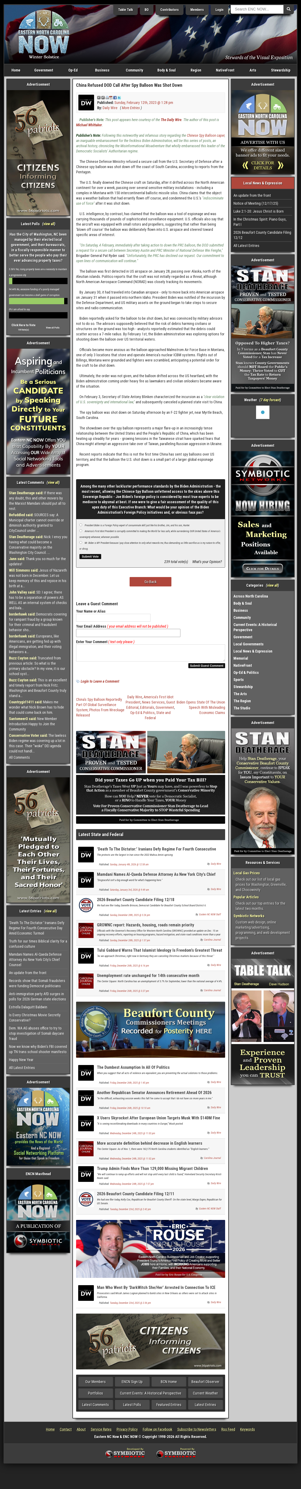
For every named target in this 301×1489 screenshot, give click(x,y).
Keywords (247, 1432)
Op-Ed (73, 70)
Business (102, 70)
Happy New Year (21, 1059)
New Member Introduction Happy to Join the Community (33, 723)
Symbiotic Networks (248, 916)
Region (196, 70)
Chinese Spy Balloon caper (205, 135)
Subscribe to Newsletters (196, 1432)
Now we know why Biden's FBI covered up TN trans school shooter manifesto (38, 1049)
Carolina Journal (212, 942)
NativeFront (225, 70)
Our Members (95, 1384)
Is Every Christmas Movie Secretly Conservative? (35, 1017)
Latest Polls (132, 1407)
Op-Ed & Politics (142, 715)
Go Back (150, 582)
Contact (66, 1432)
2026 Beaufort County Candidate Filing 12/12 (262, 235)
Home (15, 70)
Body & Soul (166, 70)
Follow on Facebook (157, 1432)
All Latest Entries (22, 1067)
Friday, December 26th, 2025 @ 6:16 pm (129, 968)
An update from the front (27, 973)
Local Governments (248, 644)
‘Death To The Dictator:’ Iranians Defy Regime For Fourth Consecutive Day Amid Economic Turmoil (36, 928)
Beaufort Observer (205, 1384)
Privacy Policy (127, 1432)
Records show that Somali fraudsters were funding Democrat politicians (37, 983)
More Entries (131, 108)
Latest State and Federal (101, 837)
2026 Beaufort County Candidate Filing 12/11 (135, 1196)
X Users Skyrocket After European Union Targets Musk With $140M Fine (158, 1120)
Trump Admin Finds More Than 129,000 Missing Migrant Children (152, 1171)
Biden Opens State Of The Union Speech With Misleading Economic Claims (201, 709)
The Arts (240, 694)
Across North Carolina (250, 596)
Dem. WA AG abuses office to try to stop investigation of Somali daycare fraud (36, 1033)
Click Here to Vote (23, 325)
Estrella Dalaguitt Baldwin (28, 1007)
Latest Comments (95, 1407)
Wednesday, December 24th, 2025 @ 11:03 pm (132, 1135)
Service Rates (101, 1432)
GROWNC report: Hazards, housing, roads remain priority (145, 927)
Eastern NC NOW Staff (210, 917)
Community (134, 70)
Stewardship (280, 70)
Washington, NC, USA (262, 421)
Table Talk (125, 10)
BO (147, 10)
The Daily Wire (171, 119)
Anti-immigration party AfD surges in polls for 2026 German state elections (37, 996)
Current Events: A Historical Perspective (150, 1395)
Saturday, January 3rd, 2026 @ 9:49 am (129, 892)
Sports (238, 679)
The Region (242, 701)
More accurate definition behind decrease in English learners (149, 1145)
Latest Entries (205, 1407)
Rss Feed (228, 1432)
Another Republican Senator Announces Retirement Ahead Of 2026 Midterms (154, 1097)
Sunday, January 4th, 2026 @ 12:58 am (129, 867)
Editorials (147, 710)
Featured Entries (168, 1407)
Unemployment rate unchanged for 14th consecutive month (148, 978)
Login (219, 10)
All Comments (19, 757)
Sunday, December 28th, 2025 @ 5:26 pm (130, 917)
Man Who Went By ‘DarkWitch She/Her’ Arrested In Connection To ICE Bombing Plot (156, 1292)
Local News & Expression (252, 651)
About (81, 1432)
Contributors (169, 10)
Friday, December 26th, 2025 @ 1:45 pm (129, 1085)
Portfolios (95, 1395)
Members (197, 10)
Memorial (240, 658)
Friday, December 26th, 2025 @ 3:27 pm (129, 993)
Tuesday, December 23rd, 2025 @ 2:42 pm (130, 1211)
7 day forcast (270, 400)
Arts (253, 70)
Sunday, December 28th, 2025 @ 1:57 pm (130, 942)
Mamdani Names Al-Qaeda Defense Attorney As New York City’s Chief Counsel (35, 959)
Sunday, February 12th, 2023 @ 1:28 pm (143, 102)
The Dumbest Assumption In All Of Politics (133, 1069)
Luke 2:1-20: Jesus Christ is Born (258, 211)
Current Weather (205, 1395)
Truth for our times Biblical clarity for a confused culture (38, 944)
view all (48, 224)
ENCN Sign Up (132, 1384)
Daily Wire (110, 108)
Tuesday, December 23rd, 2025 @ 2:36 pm (130, 1305)
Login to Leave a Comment (100, 684)
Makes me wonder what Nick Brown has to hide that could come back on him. (36, 707)
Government (43, 70)
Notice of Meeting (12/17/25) (255, 203)
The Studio (241, 708)
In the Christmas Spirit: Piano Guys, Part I (259, 222)
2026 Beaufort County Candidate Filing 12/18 (135, 902)
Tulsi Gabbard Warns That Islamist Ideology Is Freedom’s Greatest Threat (159, 952)
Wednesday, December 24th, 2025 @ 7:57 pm (132, 1186)
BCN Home (169, 1384)
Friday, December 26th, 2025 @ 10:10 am (130, 1110)
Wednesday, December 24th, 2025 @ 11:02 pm (132, 1161)
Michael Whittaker (89, 125)
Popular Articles (246, 897)
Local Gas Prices (246, 873)
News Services (153, 704)
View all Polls (53, 327)
